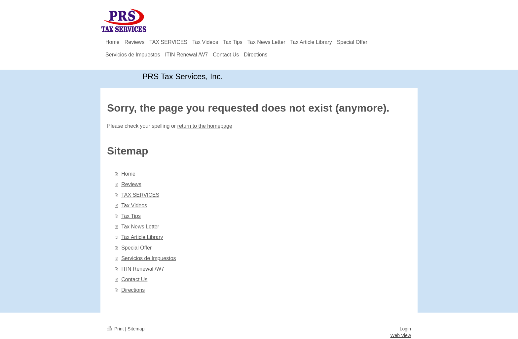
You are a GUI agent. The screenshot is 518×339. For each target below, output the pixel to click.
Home (128, 174)
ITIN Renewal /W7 (142, 269)
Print (116, 328)
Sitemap (136, 328)
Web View (400, 335)
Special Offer (136, 248)
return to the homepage (204, 126)
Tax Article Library (142, 237)
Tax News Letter (140, 226)
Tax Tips (131, 216)
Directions (133, 290)
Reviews (131, 184)
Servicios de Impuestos (148, 258)
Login (405, 328)
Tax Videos (134, 205)
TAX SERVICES (140, 195)
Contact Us (134, 279)
